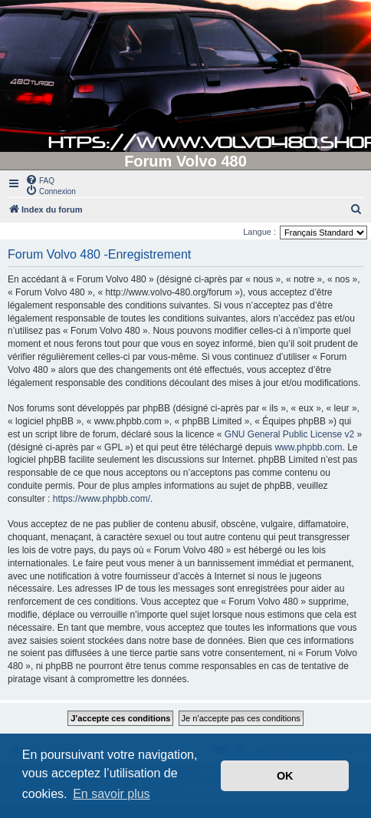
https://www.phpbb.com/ (101, 498)
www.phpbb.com (308, 447)
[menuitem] (39, 179)
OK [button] (285, 776)
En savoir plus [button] (111, 793)
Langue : (259, 231)
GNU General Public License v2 (289, 434)
